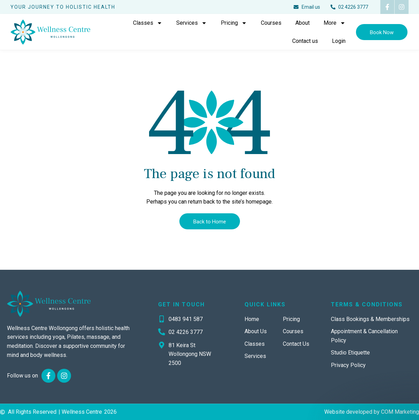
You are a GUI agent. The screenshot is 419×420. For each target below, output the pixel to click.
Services (191, 23)
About (302, 23)
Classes (147, 23)
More (335, 23)
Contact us (305, 41)
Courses (271, 23)
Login (339, 41)
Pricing (234, 23)
